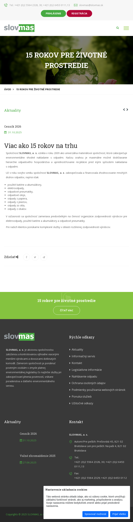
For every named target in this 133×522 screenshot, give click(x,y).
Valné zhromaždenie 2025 (37, 456)
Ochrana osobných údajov (88, 383)
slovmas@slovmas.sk (91, 5)
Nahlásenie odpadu (84, 376)
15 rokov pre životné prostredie (38, 89)
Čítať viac (66, 310)
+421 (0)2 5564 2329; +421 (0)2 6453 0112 (100, 477)
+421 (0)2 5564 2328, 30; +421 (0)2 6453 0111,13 (42, 5)
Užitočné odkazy (82, 403)
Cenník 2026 (28, 433)
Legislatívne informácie (87, 370)
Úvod (7, 89)
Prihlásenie (53, 13)
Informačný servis (83, 356)
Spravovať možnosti (95, 514)
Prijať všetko (119, 514)
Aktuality (12, 110)
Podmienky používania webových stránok (98, 390)
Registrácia (79, 13)
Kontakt (77, 363)
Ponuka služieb (82, 396)
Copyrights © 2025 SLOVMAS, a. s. (25, 514)
